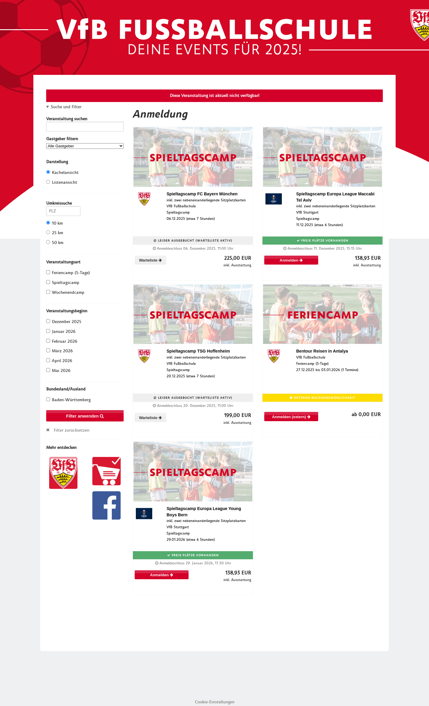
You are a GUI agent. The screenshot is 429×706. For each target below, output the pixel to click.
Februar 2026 (61, 341)
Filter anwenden (85, 416)
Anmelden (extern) (291, 417)
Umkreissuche (63, 204)
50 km (54, 242)
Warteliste (150, 260)
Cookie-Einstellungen (214, 702)
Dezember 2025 (63, 322)
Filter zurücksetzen (71, 430)
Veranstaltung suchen (85, 119)
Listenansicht (61, 182)
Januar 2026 (60, 331)
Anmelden (291, 260)
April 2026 (59, 361)
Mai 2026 (58, 370)
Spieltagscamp (62, 282)
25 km (54, 233)
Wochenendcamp (65, 292)
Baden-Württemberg (68, 400)
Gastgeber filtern (85, 142)
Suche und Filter (66, 107)
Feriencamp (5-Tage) (68, 273)
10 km (54, 223)
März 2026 (59, 351)
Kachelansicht (62, 172)
